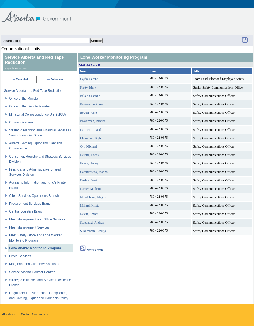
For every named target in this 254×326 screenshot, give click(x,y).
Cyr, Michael (88, 146)
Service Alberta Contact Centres (32, 272)
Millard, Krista (89, 205)
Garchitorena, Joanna (94, 172)
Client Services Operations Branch (34, 196)
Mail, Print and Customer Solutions (34, 264)
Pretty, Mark (88, 87)
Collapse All (55, 79)
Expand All (20, 79)
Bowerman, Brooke (92, 121)
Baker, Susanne (90, 96)
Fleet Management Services (29, 227)
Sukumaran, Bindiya (93, 231)
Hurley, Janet (88, 180)
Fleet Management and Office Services (37, 219)
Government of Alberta (40, 14)
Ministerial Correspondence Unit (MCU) (37, 114)
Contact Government (35, 314)
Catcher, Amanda (91, 130)
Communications (21, 122)
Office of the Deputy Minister (29, 106)
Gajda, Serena (89, 79)
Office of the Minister (24, 98)
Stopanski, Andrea (92, 222)
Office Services (20, 256)
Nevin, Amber (89, 214)
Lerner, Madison (91, 189)
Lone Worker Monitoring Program (35, 248)
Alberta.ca (9, 314)
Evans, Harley (89, 163)
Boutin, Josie (88, 113)
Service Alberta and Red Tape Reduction (33, 91)
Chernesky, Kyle (91, 138)
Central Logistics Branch (26, 211)
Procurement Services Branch (30, 204)
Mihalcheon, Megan (93, 197)
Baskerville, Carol (91, 104)
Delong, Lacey (89, 155)
